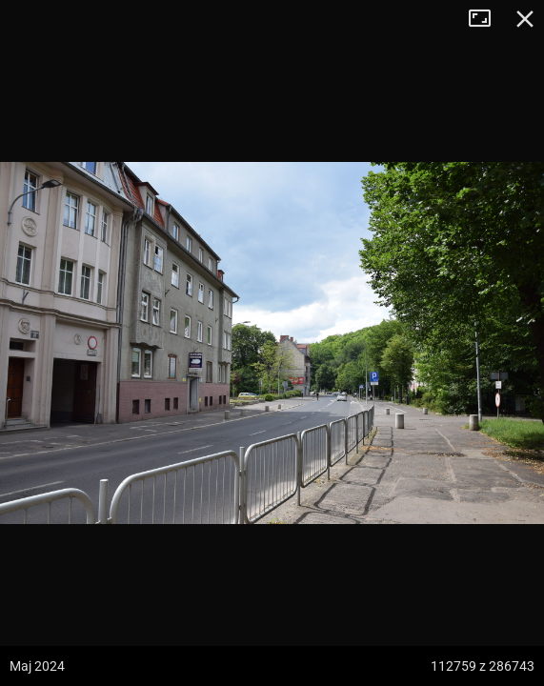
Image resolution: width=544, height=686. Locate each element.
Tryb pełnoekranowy (487, 19)
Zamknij (525, 19)
